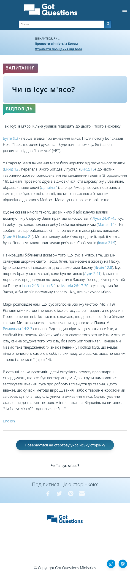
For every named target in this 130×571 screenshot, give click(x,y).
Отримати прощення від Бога (58, 49)
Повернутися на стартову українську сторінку (65, 445)
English (9, 421)
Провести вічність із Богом (56, 43)
